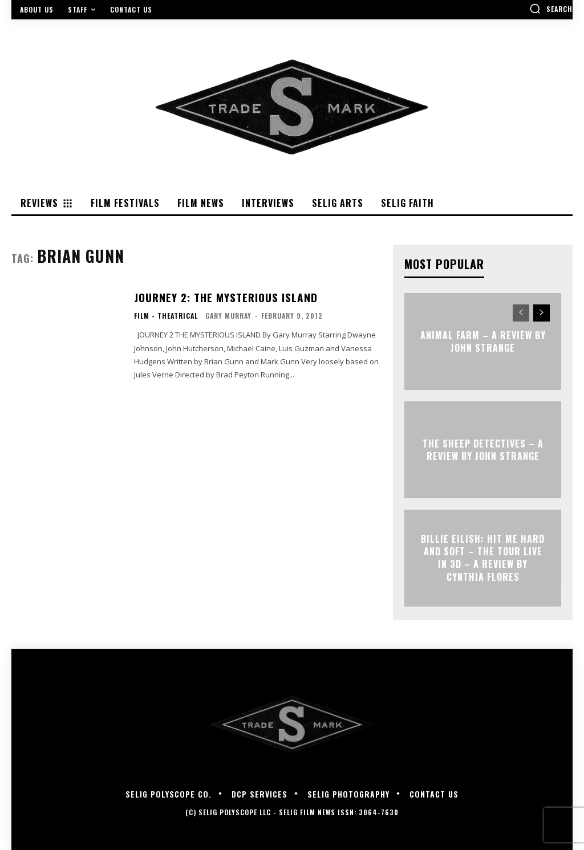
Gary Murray (228, 315)
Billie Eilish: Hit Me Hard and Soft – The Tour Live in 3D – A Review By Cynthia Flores (483, 558)
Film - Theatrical (166, 315)
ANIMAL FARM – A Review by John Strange (483, 341)
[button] (551, 8)
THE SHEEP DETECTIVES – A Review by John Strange (483, 449)
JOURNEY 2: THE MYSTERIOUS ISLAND (222, 297)
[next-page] (541, 313)
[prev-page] (521, 313)
